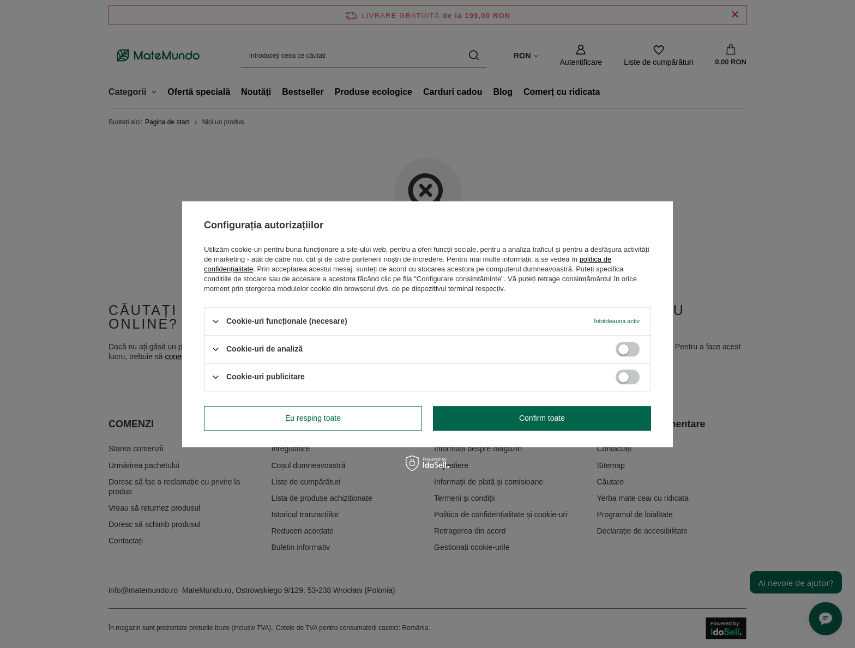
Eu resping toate (313, 418)
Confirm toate (542, 418)
